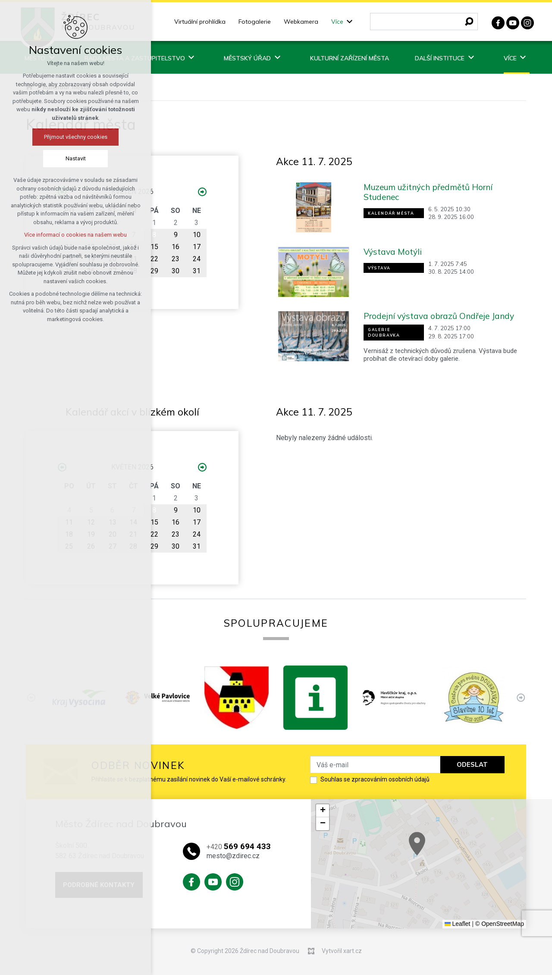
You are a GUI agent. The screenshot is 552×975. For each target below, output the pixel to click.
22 (154, 259)
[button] (461, 856)
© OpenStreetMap (499, 923)
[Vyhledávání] (469, 21)
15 (154, 247)
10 (197, 235)
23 (175, 259)
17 (197, 247)
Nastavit (61, 158)
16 (175, 247)
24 (197, 259)
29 (154, 271)
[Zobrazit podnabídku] (349, 21)
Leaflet (457, 923)
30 (175, 271)
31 (197, 271)
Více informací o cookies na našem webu (60, 234)
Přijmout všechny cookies (61, 137)
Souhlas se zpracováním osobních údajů (375, 779)
